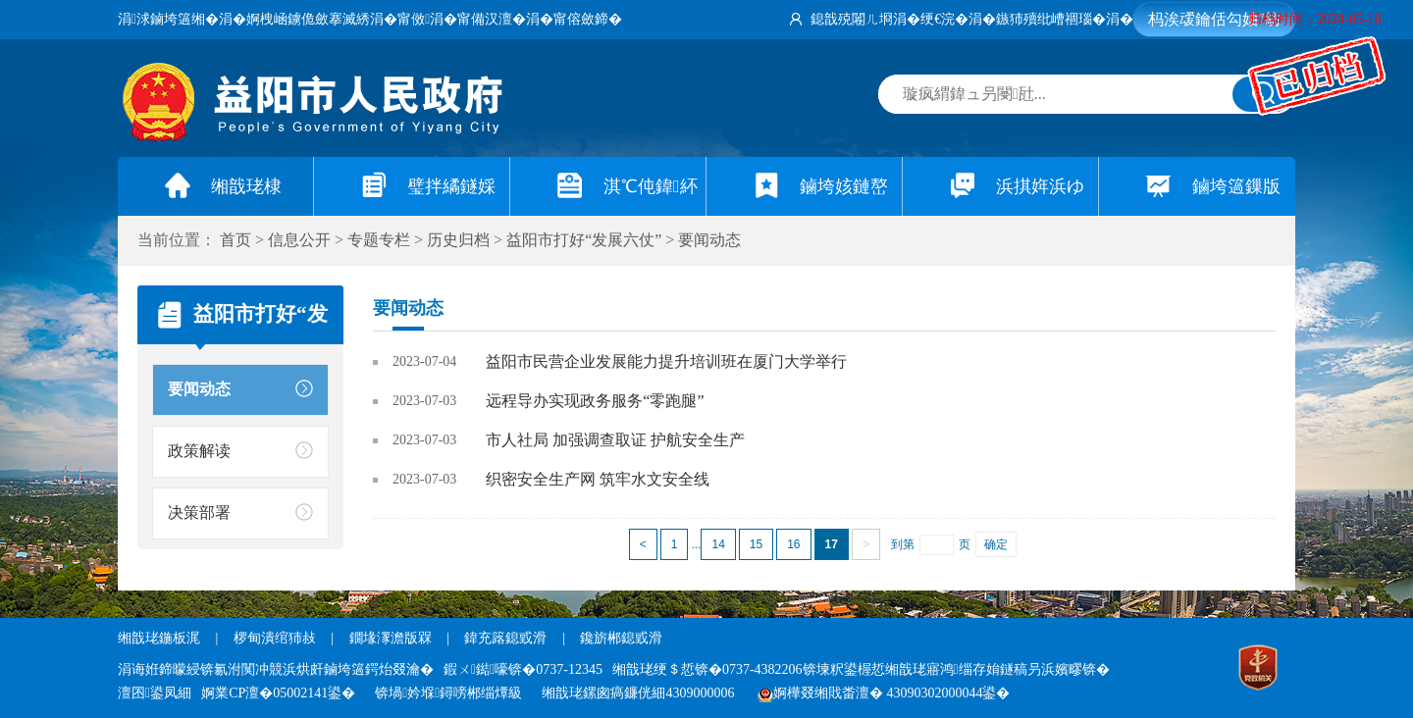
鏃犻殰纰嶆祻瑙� (1051, 19)
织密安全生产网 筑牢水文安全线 (597, 479)
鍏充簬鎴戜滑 (505, 638)
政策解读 (199, 450)
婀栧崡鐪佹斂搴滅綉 (308, 19)
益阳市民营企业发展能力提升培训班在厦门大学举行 (666, 361)
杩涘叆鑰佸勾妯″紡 (1214, 19)
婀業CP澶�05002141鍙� (278, 693)
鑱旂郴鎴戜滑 (621, 638)
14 (717, 544)
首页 (235, 239)
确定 (996, 544)
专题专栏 (378, 239)
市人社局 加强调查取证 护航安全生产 (615, 440)
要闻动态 (709, 239)
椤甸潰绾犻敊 (277, 638)
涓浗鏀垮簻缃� (168, 19)
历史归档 (458, 239)
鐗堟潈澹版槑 (390, 638)
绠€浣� (944, 19)
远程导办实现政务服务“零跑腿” (595, 400)
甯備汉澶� (491, 19)
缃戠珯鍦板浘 (159, 638)
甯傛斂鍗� (587, 19)
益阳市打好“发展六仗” (583, 239)
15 (756, 544)
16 (793, 544)
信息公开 (299, 239)
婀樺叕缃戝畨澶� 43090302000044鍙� (884, 693)
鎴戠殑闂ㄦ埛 (852, 19)
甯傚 (413, 19)
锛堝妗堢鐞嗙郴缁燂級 (448, 693)
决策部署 (199, 512)
